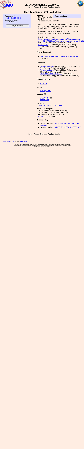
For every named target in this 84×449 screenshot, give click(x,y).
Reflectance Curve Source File (51, 74)
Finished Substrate (47, 66)
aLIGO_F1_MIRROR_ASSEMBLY (68, 127)
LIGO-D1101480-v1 (14, 18)
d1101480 (43, 84)
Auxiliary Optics (45, 91)
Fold (55, 105)
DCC (4, 141)
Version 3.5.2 (11, 141)
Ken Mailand (44, 100)
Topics (51, 7)
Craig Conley (44, 98)
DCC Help (23, 141)
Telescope (46, 105)
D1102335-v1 (43, 45)
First (51, 105)
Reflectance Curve (47, 70)
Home (30, 7)
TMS (40, 105)
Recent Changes (40, 7)
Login (57, 7)
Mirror (60, 105)
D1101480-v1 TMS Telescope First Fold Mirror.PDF (59, 56)
